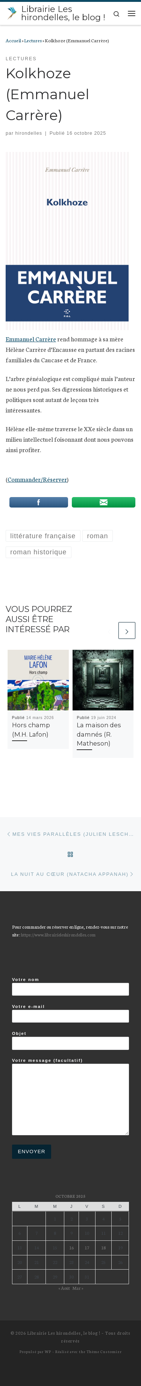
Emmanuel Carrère (31, 338)
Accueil (13, 40)
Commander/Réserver (37, 479)
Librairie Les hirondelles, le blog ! (63, 1333)
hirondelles (28, 133)
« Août (64, 1288)
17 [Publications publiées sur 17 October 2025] (87, 1247)
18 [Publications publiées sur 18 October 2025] (103, 1247)
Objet (70, 1040)
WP (48, 1351)
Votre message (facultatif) (70, 1097)
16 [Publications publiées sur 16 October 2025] (71, 1247)
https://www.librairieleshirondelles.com (58, 934)
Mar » (77, 1288)
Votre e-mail (70, 1013)
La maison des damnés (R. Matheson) (99, 734)
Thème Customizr (104, 1351)
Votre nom (70, 986)
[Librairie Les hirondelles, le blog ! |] (12, 12)
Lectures (33, 40)
